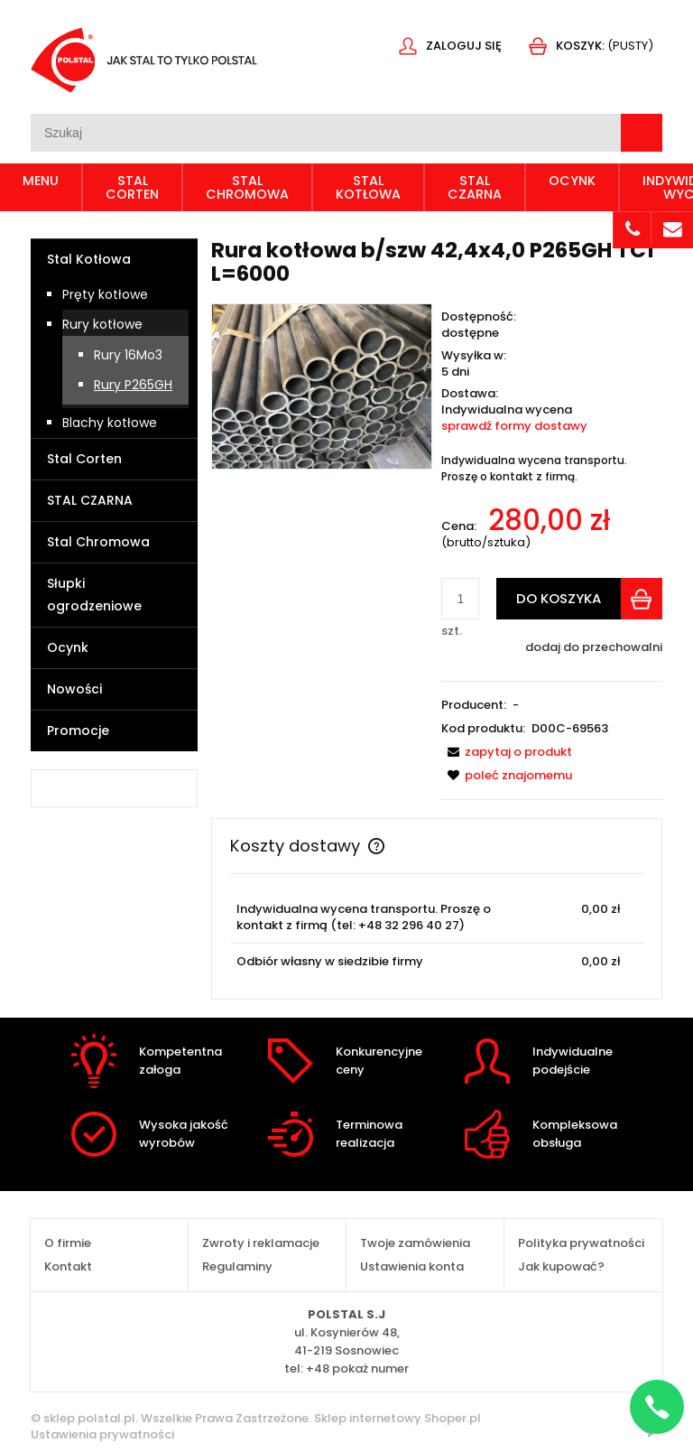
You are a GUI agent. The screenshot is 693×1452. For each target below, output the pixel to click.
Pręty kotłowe (105, 294)
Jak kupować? (561, 1266)
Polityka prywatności (581, 1243)
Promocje (78, 730)
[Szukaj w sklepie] (326, 133)
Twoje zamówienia (415, 1243)
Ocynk (67, 647)
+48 (357, 1368)
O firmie (67, 1243)
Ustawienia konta (412, 1266)
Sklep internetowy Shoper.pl (397, 1418)
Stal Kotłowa (89, 259)
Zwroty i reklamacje (260, 1243)
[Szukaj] (641, 133)
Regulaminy (237, 1266)
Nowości (74, 689)
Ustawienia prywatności (102, 1434)
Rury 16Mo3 (128, 355)
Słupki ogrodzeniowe (94, 594)
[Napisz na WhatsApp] (657, 1407)
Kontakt (68, 1266)
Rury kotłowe (102, 324)
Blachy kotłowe (109, 423)
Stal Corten (84, 459)
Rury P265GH (133, 385)
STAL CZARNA (90, 500)
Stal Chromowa (98, 542)
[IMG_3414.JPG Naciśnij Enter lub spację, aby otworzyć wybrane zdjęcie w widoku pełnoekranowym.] (321, 385)
